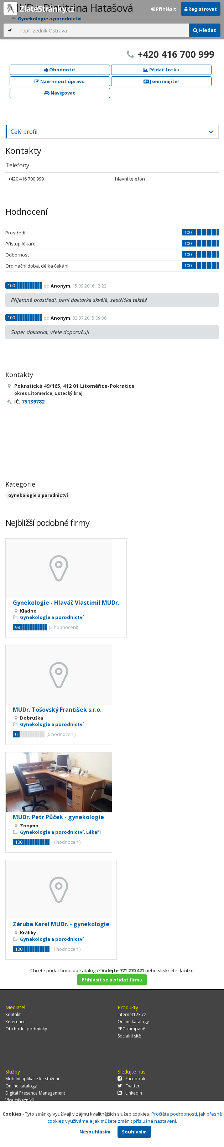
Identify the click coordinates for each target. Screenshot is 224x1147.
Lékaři (93, 832)
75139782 (33, 401)
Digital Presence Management (35, 1093)
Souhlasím (134, 1131)
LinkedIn (130, 1093)
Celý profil (24, 132)
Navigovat (59, 93)
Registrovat (200, 9)
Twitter (129, 1086)
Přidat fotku (161, 69)
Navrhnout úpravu (60, 81)
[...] (102, 30)
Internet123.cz (132, 1014)
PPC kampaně (131, 1029)
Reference (15, 1022)
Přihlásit (163, 9)
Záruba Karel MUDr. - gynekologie (61, 924)
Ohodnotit (59, 69)
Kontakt (13, 1014)
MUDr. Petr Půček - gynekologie (58, 817)
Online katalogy (133, 1022)
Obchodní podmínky (26, 1029)
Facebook (131, 1079)
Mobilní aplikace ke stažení (32, 1079)
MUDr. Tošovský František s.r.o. (57, 710)
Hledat (204, 30)
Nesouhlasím (94, 1131)
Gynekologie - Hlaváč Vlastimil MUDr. (66, 603)
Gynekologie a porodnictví (38, 495)
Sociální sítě (129, 1036)
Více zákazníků (19, 1100)
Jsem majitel (161, 81)
